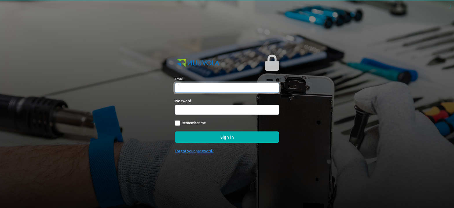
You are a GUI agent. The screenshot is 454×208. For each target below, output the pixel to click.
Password (183, 101)
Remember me (194, 122)
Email (179, 79)
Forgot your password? (194, 150)
